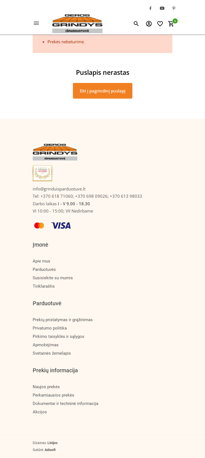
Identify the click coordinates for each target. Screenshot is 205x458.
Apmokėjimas (46, 344)
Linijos (52, 443)
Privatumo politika (50, 328)
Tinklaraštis (44, 286)
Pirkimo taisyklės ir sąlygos (58, 336)
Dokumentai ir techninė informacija (65, 403)
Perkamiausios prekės (53, 395)
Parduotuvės (44, 269)
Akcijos (40, 411)
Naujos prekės (46, 386)
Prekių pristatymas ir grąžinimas (63, 319)
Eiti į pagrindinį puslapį (102, 91)
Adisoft (50, 450)
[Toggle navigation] (39, 24)
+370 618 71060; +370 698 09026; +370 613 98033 (91, 196)
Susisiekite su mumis (53, 277)
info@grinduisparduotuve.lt (59, 189)
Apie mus (41, 261)
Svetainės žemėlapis (52, 353)
